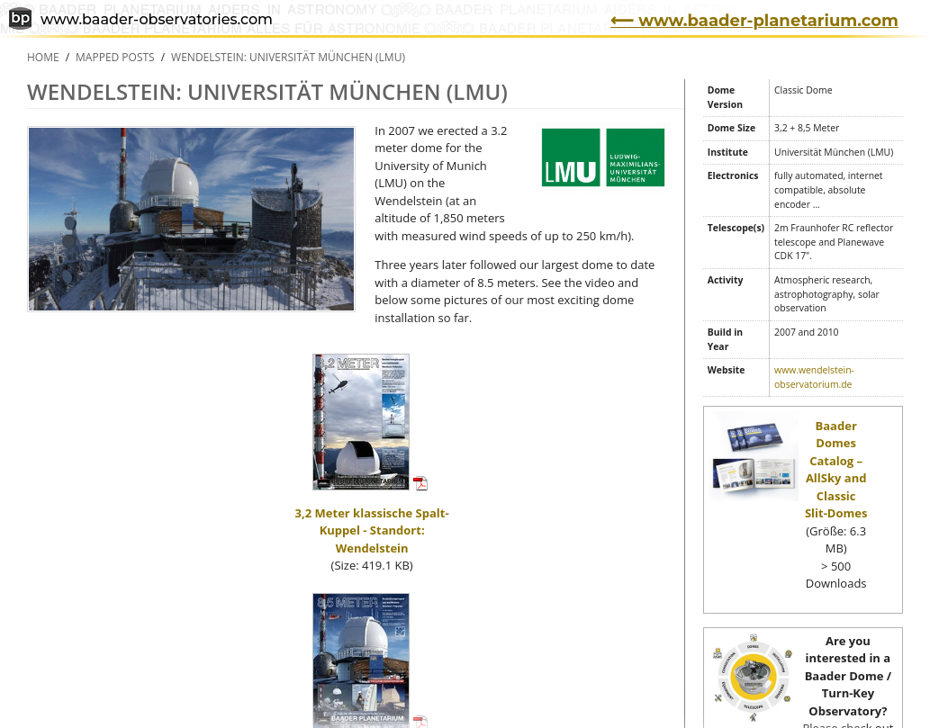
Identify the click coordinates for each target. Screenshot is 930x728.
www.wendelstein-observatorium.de (814, 377)
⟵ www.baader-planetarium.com (754, 21)
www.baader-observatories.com (141, 20)
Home (43, 57)
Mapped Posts (115, 57)
